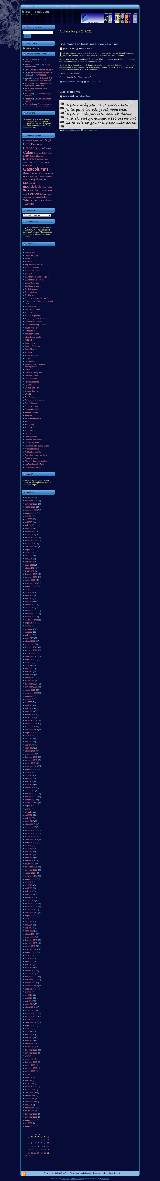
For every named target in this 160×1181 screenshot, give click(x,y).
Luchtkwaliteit (30, 361)
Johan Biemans (31, 349)
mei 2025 (28, 522)
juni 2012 (28, 995)
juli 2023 (28, 589)
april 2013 (29, 964)
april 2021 (29, 672)
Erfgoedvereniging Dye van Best (37, 298)
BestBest (28, 262)
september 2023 (31, 583)
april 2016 (29, 855)
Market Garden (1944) (33, 373)
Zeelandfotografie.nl (33, 467)
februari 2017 (30, 824)
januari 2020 (30, 717)
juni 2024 (28, 556)
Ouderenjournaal (31, 406)
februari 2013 (30, 970)
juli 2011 (28, 1029)
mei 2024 (28, 559)
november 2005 (31, 1086)
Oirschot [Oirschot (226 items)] (40, 190)
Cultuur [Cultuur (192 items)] (43, 152)
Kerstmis (28, 352)
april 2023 (29, 598)
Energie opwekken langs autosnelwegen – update (38, 105)
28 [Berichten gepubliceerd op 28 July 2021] (38, 1153)
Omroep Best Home (33, 388)
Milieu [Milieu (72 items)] (43, 187)
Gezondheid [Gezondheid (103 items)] (47, 173)
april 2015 (29, 891)
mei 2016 (28, 852)
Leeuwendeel (30, 358)
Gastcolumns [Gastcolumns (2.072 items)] (36, 169)
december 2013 (31, 940)
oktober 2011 (30, 1019)
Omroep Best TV (31, 391)
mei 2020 (28, 705)
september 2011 (31, 1022)
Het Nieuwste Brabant (33, 322)
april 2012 (29, 1001)
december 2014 (31, 903)
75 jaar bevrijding (31, 255)
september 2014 (31, 913)
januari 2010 (30, 1059)
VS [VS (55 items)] (49, 197)
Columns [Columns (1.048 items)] (30, 152)
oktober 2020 (30, 690)
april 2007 (29, 1080)
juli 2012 (28, 992)
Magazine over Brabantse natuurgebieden (35, 365)
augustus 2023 (30, 586)
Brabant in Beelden (32, 271)
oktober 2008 (30, 1065)
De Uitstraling (30, 295)
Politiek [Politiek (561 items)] (33, 194)
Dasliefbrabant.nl (31, 289)
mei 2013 (28, 961)
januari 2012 (30, 1010)
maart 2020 (29, 711)
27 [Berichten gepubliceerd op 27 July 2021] (35, 1153)
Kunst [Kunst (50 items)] (25, 180)
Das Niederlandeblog (33, 286)
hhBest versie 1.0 (32, 328)
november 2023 (31, 577)
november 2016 (31, 833)
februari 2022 (30, 641)
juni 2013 (28, 958)
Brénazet (28, 274)
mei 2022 (28, 632)
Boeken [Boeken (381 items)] (36, 144)
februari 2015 (30, 897)
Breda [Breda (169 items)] (39, 148)
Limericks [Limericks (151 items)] (41, 179)
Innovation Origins (32, 334)
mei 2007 (28, 1077)
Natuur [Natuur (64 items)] (49, 187)
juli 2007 (28, 1074)
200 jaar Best (30, 252)
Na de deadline (31, 379)
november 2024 (31, 540)
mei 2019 (28, 742)
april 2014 (29, 928)
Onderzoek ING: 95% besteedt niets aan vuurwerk (38, 79)
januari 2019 (30, 754)
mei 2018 (28, 778)
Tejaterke (28, 434)
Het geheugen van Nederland (36, 319)
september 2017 (31, 803)
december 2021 (31, 647)
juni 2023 (28, 592)
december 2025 (31, 501)
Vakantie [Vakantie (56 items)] (30, 197)
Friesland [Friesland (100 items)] (27, 165)
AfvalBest (28, 259)
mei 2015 (28, 888)
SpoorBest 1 (30, 427)
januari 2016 (30, 864)
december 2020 (31, 684)
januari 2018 (30, 791)
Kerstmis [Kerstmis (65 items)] (48, 177)
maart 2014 (29, 931)
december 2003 (31, 1114)
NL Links (28, 385)
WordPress (65, 1179)
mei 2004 (28, 1105)
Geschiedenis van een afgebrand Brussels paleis (38, 84)
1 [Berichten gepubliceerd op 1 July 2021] (41, 1140)
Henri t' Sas (29, 313)
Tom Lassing (30, 59)
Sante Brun (29, 70)
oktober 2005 (30, 1090)
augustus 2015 (30, 879)
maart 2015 (29, 894)
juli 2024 (28, 553)
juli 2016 (28, 845)
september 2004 (31, 1102)
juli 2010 (28, 1056)
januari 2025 (30, 534)
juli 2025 (28, 516)
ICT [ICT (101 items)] (38, 176)
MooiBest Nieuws (32, 376)
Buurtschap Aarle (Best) (34, 280)
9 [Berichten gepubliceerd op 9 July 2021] (44, 1143)
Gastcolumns (76, 82)
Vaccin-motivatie (71, 92)
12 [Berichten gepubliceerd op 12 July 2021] (32, 1146)
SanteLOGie (71, 77)
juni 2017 (28, 812)
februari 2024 (30, 568)
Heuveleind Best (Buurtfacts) (36, 325)
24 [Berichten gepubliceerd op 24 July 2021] (48, 1150)
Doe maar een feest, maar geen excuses (89, 44)
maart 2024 (29, 565)
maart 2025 (29, 528)
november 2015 (31, 870)
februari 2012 (30, 1007)
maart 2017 (29, 821)
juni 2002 (28, 1123)
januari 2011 (30, 1047)
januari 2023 (30, 608)
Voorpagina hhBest (85, 77)
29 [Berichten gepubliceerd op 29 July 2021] (42, 1153)
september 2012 (31, 986)
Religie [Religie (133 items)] (43, 194)
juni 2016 (28, 849)
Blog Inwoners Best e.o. (34, 265)
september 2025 (31, 510)
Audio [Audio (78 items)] (41, 140)
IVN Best (28, 340)
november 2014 (31, 906)
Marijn (27, 370)
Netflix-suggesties (32, 382)
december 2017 (31, 794)
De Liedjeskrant (31, 292)
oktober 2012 (30, 983)
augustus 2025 (30, 513)
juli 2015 (28, 882)
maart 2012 (29, 1004)
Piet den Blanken (31, 412)
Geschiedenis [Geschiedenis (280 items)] (32, 173)
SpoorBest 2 (30, 431)
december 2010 (31, 1050)
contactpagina (28, 121)
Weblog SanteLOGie (33, 452)
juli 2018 (28, 772)
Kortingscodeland (32, 355)
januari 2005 (30, 1099)
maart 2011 (29, 1041)
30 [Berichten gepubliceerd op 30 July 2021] (45, 1153)
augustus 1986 (30, 1126)
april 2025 (29, 525)
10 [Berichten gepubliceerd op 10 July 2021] (48, 1143)
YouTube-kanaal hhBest (34, 464)
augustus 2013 (30, 952)
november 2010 (31, 1053)
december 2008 (31, 1062)
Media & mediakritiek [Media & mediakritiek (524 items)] (32, 184)
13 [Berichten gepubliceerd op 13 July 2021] (35, 1146)
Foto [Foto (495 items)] (37, 162)
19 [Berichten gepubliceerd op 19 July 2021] (32, 1150)
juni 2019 (28, 739)
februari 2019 (30, 751)
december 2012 (31, 977)
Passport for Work (32, 409)
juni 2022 (28, 629)
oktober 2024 (30, 544)
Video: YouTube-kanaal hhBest (37, 446)
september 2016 (31, 839)
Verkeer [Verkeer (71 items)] (37, 197)
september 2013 (31, 949)
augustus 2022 (30, 623)
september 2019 (31, 730)
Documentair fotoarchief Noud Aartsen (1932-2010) (38, 74)
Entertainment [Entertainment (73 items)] (42, 159)
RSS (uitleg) (29, 424)
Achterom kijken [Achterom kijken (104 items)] (30, 140)
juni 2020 (28, 702)
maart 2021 (29, 675)
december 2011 (31, 1013)
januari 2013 (30, 974)
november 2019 (31, 724)
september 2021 (31, 656)
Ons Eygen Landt (32, 397)
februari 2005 (30, 1096)
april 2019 (29, 745)
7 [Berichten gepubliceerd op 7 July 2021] (38, 1143)
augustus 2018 (30, 769)
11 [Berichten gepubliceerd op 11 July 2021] (28, 1146)
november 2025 (31, 504)
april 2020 (29, 708)
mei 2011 (28, 1035)
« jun (25, 1156)
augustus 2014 (30, 916)
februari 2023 (30, 605)
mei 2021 (28, 669)
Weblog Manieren (32, 449)
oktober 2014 (30, 910)
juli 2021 (28, 662)
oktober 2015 (30, 873)
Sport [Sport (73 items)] (49, 194)
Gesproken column (32, 309)
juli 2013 (28, 955)
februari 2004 (30, 1108)
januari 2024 (30, 571)
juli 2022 (28, 626)
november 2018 (31, 760)
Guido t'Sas (105, 1179)
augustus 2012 (30, 989)
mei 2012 (28, 998)
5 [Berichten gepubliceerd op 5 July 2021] (31, 1143)
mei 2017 (28, 815)
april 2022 (29, 635)
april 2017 (29, 818)
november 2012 (31, 980)
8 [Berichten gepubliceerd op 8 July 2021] (41, 1143)
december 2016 (31, 830)
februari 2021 (30, 678)
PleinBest (28, 415)
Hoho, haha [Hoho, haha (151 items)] (29, 176)
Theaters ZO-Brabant (33, 440)
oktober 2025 (30, 507)
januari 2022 (30, 644)
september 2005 (31, 1093)
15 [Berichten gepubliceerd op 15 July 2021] (42, 1146)
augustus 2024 (30, 550)
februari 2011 (30, 1044)
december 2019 (31, 720)
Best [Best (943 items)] (27, 144)
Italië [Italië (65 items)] (42, 177)
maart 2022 (29, 638)
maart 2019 (29, 748)
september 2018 (31, 766)
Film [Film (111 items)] (31, 162)
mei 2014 (28, 925)
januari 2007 (30, 1083)
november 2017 (31, 797)
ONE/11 (28, 394)
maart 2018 (29, 785)
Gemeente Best (31, 306)
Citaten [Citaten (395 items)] (48, 148)
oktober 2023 (30, 580)
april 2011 (29, 1038)
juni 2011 (28, 1032)
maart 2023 (29, 601)
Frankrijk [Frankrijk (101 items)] (45, 162)
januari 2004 (30, 1111)
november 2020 (31, 687)
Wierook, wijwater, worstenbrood (38, 455)
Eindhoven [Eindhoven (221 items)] (29, 158)
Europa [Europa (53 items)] (25, 163)
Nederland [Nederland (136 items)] (28, 190)
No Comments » (93, 82)
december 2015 (31, 867)
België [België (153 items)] (48, 140)
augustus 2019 (30, 733)
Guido (87, 96)
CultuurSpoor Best (32, 283)
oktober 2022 (30, 617)
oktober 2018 (30, 763)
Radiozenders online (33, 418)
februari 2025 (30, 531)
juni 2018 (28, 775)
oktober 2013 (30, 946)
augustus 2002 (30, 1120)
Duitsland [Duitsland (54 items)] (33, 156)
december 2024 (31, 537)
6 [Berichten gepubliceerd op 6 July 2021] (35, 1143)
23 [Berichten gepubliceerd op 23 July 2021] (45, 1150)
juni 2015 (28, 885)
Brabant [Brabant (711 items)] (29, 148)
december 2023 (31, 574)
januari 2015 (30, 900)
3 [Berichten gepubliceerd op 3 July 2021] (48, 1140)
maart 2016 (29, 858)
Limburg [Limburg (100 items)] (31, 179)
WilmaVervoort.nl (31, 458)
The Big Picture (31, 437)
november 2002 (31, 1117)
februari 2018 (30, 788)
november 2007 (31, 1068)
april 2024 (29, 562)
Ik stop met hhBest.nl (45, 70)
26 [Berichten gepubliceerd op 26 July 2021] (32, 1153)
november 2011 (31, 1016)
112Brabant (29, 249)
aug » (30, 1156)
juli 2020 (28, 699)
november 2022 (31, 614)
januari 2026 (30, 498)
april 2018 (29, 781)
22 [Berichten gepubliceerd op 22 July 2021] (42, 1150)
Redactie (28, 83)
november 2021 (31, 650)
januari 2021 (30, 681)
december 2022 (31, 611)
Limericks (75, 130)
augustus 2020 (30, 696)
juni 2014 (28, 922)
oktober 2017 (30, 800)
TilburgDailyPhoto (32, 443)
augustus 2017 (30, 806)
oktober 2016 (30, 836)
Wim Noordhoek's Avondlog (36, 461)
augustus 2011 (30, 1026)
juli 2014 (28, 919)
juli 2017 (28, 809)
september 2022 (31, 620)
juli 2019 (28, 736)
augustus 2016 (30, 842)
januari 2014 (30, 937)
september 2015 (31, 876)
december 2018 (31, 757)
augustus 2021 (30, 659)
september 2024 (31, 547)
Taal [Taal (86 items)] (25, 197)
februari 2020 (30, 714)
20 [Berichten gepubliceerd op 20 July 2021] (35, 1150)
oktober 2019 (30, 727)
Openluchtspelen (31, 403)
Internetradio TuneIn (33, 337)
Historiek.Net (30, 331)
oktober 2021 (30, 653)
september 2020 (31, 693)
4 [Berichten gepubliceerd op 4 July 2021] (28, 1143)
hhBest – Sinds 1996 (36, 11)
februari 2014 (30, 934)
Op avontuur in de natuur (35, 400)
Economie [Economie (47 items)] (40, 156)
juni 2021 (28, 665)
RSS (26, 421)
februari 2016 (30, 861)
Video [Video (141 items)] (44, 197)
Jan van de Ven (31, 343)
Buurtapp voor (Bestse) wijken (37, 277)
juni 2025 (28, 519)
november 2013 (31, 943)
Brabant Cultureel (32, 268)
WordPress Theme (76, 1179)
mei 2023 (28, 595)
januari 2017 (30, 827)
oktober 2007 (30, 1071)
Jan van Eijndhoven (32, 346)
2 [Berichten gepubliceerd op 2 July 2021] (44, 1140)
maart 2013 (29, 967)
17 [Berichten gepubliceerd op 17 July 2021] (48, 1146)
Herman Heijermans (33, 316)
